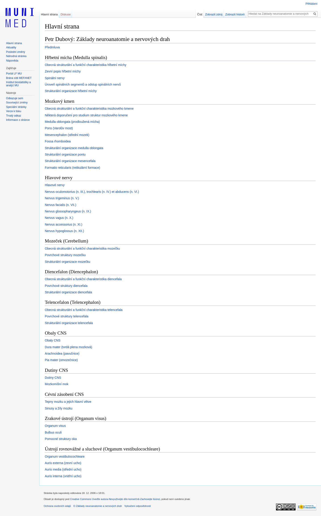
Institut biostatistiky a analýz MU (18, 84)
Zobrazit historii (235, 14)
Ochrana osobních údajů (57, 506)
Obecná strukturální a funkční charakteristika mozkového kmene (89, 108)
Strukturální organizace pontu (65, 154)
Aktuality (11, 47)
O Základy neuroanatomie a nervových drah (97, 506)
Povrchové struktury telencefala (66, 316)
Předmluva (52, 47)
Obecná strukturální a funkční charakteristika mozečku (82, 248)
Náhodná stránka (16, 56)
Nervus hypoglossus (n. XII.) (64, 231)
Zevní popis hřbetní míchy (63, 71)
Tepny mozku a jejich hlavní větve (68, 401)
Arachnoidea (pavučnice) (62, 353)
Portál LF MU (14, 73)
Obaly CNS (52, 340)
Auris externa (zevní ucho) (63, 463)
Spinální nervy (55, 78)
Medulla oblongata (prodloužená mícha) (72, 121)
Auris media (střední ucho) (63, 469)
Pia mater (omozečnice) (61, 360)
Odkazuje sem (14, 98)
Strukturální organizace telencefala (69, 323)
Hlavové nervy (55, 185)
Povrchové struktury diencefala (66, 286)
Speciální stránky (16, 107)
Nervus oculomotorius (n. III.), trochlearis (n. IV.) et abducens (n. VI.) (92, 191)
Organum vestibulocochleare (64, 456)
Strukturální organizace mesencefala (70, 161)
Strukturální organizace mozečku (67, 261)
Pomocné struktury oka (61, 439)
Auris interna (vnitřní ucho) (63, 476)
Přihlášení (311, 3)
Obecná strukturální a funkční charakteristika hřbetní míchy (85, 65)
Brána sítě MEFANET (19, 78)
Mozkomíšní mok (56, 384)
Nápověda (12, 60)
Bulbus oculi (53, 432)
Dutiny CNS (53, 377)
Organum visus (55, 426)
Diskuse (66, 14)
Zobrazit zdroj (213, 14)
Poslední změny (15, 51)
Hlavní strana (49, 14)
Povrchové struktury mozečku (65, 255)
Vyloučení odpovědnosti (137, 506)
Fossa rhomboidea (58, 141)
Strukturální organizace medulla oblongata (74, 148)
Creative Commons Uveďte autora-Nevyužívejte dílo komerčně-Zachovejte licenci (115, 499)
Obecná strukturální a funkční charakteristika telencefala (84, 310)
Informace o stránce (18, 119)
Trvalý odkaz (13, 115)
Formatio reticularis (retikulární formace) (72, 167)
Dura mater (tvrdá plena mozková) (68, 347)
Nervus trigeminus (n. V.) (62, 198)
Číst (199, 14)
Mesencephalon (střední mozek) (67, 135)
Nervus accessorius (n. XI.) (63, 224)
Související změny (17, 102)
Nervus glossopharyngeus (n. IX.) (68, 211)
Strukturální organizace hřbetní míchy (71, 91)
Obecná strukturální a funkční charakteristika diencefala (83, 279)
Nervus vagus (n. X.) (59, 218)
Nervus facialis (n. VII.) (60, 205)
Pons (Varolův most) (59, 128)
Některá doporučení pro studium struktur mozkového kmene (86, 115)
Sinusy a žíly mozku (58, 408)
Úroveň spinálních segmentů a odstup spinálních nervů (83, 84)
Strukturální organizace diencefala (68, 292)
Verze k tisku (13, 111)
